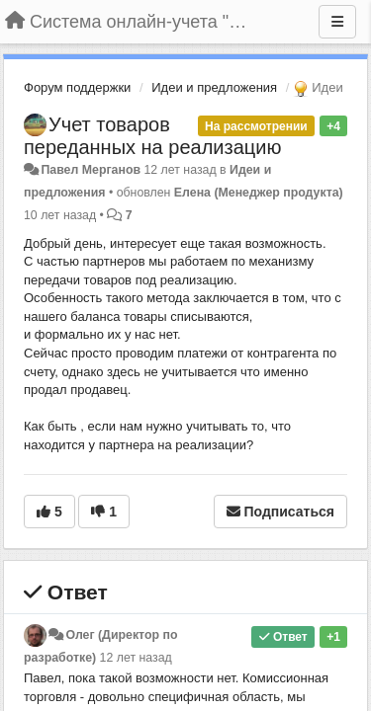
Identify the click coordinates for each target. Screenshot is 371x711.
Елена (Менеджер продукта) (258, 192)
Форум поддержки (77, 87)
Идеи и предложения (214, 87)
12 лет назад (136, 658)
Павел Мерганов (90, 170)
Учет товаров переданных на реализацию (152, 136)
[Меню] (337, 22)
